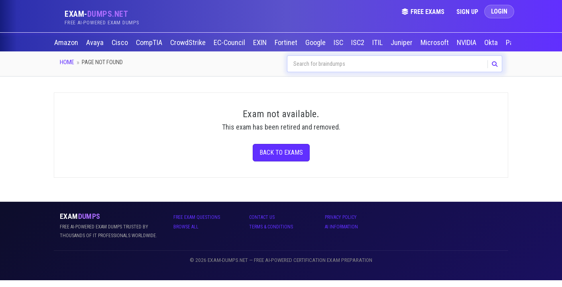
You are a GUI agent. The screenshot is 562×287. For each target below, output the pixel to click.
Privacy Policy (341, 217)
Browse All (185, 227)
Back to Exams (281, 152)
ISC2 (358, 42)
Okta (491, 42)
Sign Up (467, 12)
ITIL (378, 42)
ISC (339, 42)
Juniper (402, 42)
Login (499, 11)
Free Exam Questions (196, 217)
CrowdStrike (188, 42)
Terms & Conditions (271, 227)
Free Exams (422, 12)
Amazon (67, 42)
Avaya (95, 42)
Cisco (121, 42)
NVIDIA (467, 42)
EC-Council (230, 42)
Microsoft (435, 42)
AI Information (341, 227)
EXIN (260, 42)
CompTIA (150, 42)
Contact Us (262, 217)
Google (316, 42)
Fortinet (287, 42)
